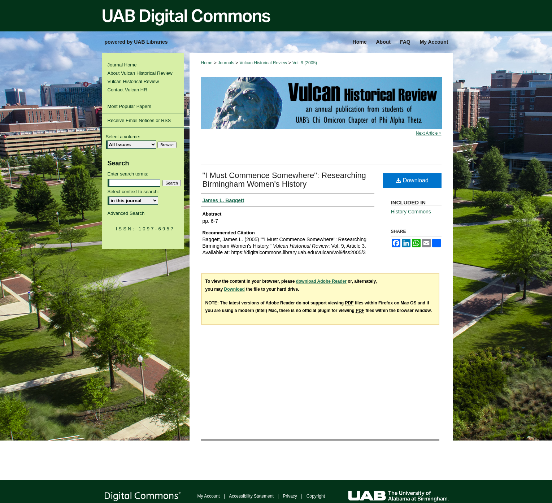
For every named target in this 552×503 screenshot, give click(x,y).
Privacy (290, 496)
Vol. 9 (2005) (304, 62)
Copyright (316, 496)
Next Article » (429, 133)
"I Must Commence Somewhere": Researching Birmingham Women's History (284, 179)
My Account (208, 496)
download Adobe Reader (321, 281)
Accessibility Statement (251, 496)
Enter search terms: (128, 174)
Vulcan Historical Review (263, 62)
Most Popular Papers (129, 106)
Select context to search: (133, 191)
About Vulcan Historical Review (140, 73)
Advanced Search (126, 213)
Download (412, 180)
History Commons (411, 211)
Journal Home (122, 65)
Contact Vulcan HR (127, 89)
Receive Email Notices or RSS (139, 120)
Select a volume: (123, 136)
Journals (226, 62)
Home (207, 62)
